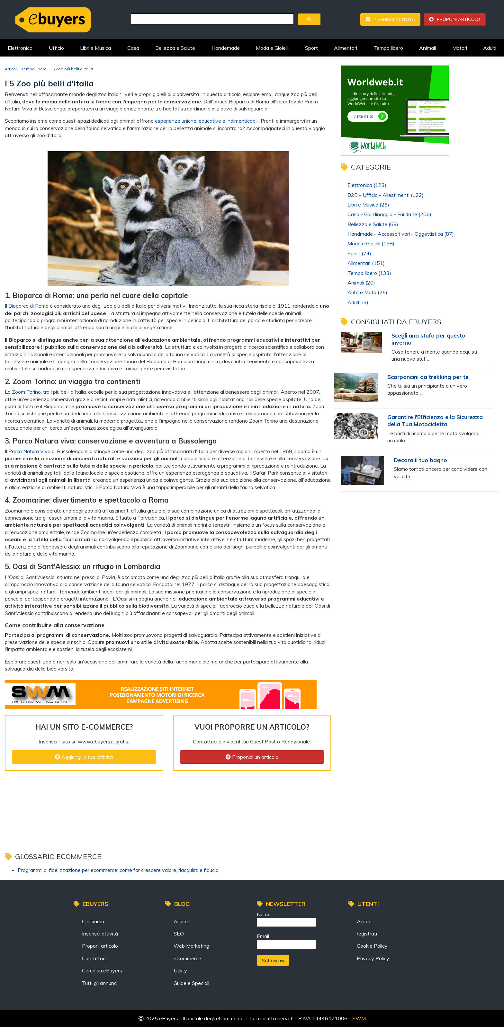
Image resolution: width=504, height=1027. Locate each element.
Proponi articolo (458, 19)
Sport (311, 48)
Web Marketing (191, 946)
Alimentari (345, 48)
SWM (359, 1018)
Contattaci (94, 958)
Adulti (489, 48)
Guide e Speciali (191, 983)
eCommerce (187, 958)
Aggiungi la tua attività (84, 757)
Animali (427, 48)
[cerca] (211, 18)
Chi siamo (93, 921)
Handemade (226, 48)
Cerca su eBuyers (102, 970)
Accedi (365, 921)
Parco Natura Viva (29, 451)
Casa (133, 48)
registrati (367, 933)
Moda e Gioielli (272, 48)
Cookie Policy (372, 946)
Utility (180, 970)
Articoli (182, 921)
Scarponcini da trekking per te (428, 376)
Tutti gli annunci (100, 983)
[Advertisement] (162, 791)
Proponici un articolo (252, 757)
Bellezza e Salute (175, 48)
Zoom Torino (26, 392)
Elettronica (20, 48)
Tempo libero (388, 48)
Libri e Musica (95, 48)
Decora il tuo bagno (420, 459)
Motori (459, 48)
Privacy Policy (373, 958)
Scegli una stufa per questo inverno (428, 339)
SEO (179, 933)
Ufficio (56, 48)
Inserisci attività (394, 19)
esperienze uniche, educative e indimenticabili (206, 121)
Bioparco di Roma (28, 306)
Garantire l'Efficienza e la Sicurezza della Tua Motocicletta (435, 420)
